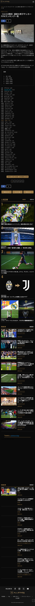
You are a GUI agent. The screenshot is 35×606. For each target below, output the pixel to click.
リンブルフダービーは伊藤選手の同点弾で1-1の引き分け (25, 499)
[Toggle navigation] (33, 2)
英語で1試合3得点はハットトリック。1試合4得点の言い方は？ (17, 224)
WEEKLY (24, 199)
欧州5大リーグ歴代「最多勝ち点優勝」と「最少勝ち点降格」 (16, 248)
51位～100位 (9, 78)
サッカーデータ (21, 333)
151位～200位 (9, 81)
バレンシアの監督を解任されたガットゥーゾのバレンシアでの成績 (25, 388)
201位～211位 (9, 83)
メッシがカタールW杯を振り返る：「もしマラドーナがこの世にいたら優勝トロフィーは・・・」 (25, 400)
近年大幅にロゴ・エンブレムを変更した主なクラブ (14, 297)
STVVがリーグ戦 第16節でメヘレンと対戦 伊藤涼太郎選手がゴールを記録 (25, 519)
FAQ (9, 596)
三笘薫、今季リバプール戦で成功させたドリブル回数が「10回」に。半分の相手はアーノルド (25, 377)
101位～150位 (9, 79)
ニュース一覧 (17, 192)
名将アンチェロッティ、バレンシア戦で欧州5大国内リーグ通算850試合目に (25, 342)
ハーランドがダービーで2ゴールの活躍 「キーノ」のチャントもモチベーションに (25, 571)
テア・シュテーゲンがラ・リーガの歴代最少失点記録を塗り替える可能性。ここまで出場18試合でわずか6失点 (26, 423)
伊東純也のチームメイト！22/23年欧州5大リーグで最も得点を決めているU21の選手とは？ (26, 364)
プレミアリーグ (21, 543)
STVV (19, 492)
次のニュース (28, 192)
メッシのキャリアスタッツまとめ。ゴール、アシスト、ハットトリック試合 (17, 272)
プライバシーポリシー (26, 596)
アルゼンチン (7, 90)
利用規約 (3, 596)
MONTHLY (32, 199)
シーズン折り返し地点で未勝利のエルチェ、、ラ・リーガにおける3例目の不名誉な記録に (25, 411)
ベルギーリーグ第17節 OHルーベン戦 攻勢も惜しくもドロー (25, 509)
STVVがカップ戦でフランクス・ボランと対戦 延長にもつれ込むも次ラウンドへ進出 (26, 560)
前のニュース (6, 192)
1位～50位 (8, 76)
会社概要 (17, 598)
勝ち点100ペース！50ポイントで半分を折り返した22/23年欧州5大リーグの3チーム (25, 353)
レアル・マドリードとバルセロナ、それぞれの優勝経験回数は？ (17, 320)
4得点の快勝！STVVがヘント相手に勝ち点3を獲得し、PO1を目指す (26, 489)
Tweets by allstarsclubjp (7, 439)
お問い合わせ (16, 596)
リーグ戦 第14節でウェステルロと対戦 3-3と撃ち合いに (26, 549)
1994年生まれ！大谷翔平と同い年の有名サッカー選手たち (26, 330)
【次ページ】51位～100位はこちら (17, 176)
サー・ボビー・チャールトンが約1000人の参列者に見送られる (26, 540)
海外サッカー (28, 543)
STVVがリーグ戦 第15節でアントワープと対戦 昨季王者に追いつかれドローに (25, 530)
